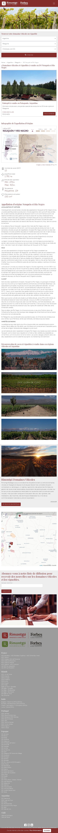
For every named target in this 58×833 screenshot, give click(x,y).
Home (3, 62)
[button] (1, 18)
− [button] (3, 517)
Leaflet (40, 565)
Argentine (10, 62)
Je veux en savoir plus (11, 504)
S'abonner (6, 591)
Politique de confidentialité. (49, 827)
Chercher (29, 55)
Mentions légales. (37, 827)
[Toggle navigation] (54, 3)
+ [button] (3, 514)
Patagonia (17, 62)
